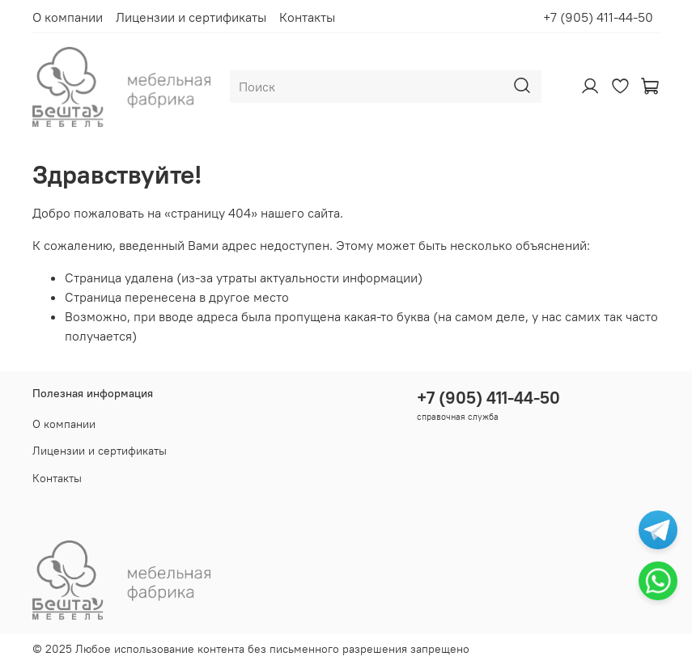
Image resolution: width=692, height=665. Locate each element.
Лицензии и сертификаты (191, 17)
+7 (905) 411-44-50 (598, 17)
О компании (67, 17)
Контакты (307, 17)
